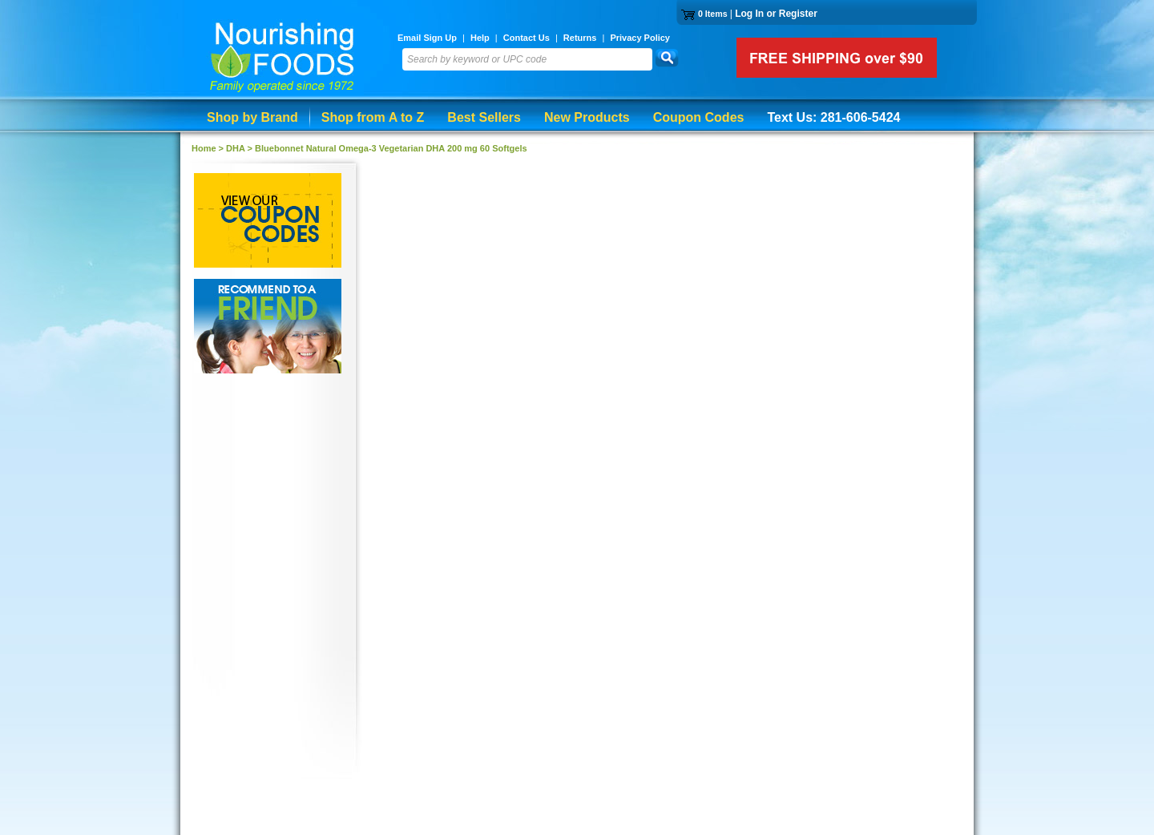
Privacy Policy (640, 37)
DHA (235, 148)
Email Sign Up (427, 37)
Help (480, 37)
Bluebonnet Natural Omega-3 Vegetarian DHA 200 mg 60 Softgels (391, 148)
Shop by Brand (252, 117)
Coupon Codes (698, 117)
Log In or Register (776, 13)
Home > (209, 148)
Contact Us (526, 37)
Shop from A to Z (373, 117)
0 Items (713, 13)
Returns (580, 37)
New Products (587, 117)
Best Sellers (484, 117)
